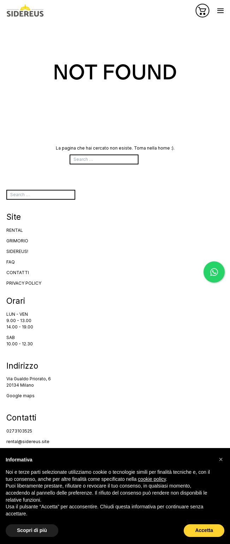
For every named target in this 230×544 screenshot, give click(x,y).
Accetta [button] (204, 530)
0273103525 (19, 431)
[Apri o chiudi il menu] (220, 10)
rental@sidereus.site (27, 441)
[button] (220, 459)
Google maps (20, 395)
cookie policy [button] (152, 479)
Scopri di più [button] (32, 530)
